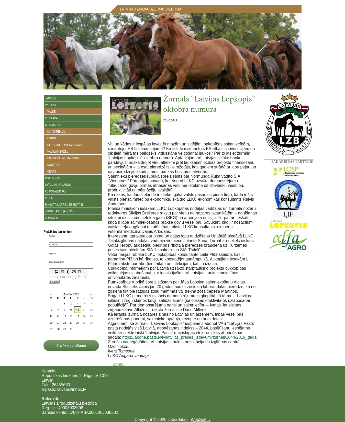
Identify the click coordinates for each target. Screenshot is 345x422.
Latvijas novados (58, 185)
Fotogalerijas (55, 191)
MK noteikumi (55, 131)
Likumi (50, 138)
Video (49, 198)
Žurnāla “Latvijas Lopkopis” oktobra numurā (209, 105)
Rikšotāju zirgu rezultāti (64, 204)
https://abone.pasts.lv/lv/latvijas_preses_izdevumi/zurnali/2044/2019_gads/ (190, 337)
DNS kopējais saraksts (63, 158)
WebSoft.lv (200, 419)
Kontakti (51, 218)
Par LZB (50, 105)
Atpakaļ (118, 364)
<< (51, 294)
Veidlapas (52, 118)
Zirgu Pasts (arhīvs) (59, 211)
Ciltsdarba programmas (64, 145)
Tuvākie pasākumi (71, 345)
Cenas (50, 171)
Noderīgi (52, 165)
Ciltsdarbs (53, 125)
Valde (50, 111)
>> (91, 294)
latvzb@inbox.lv (71, 389)
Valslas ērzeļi (57, 151)
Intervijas (52, 178)
